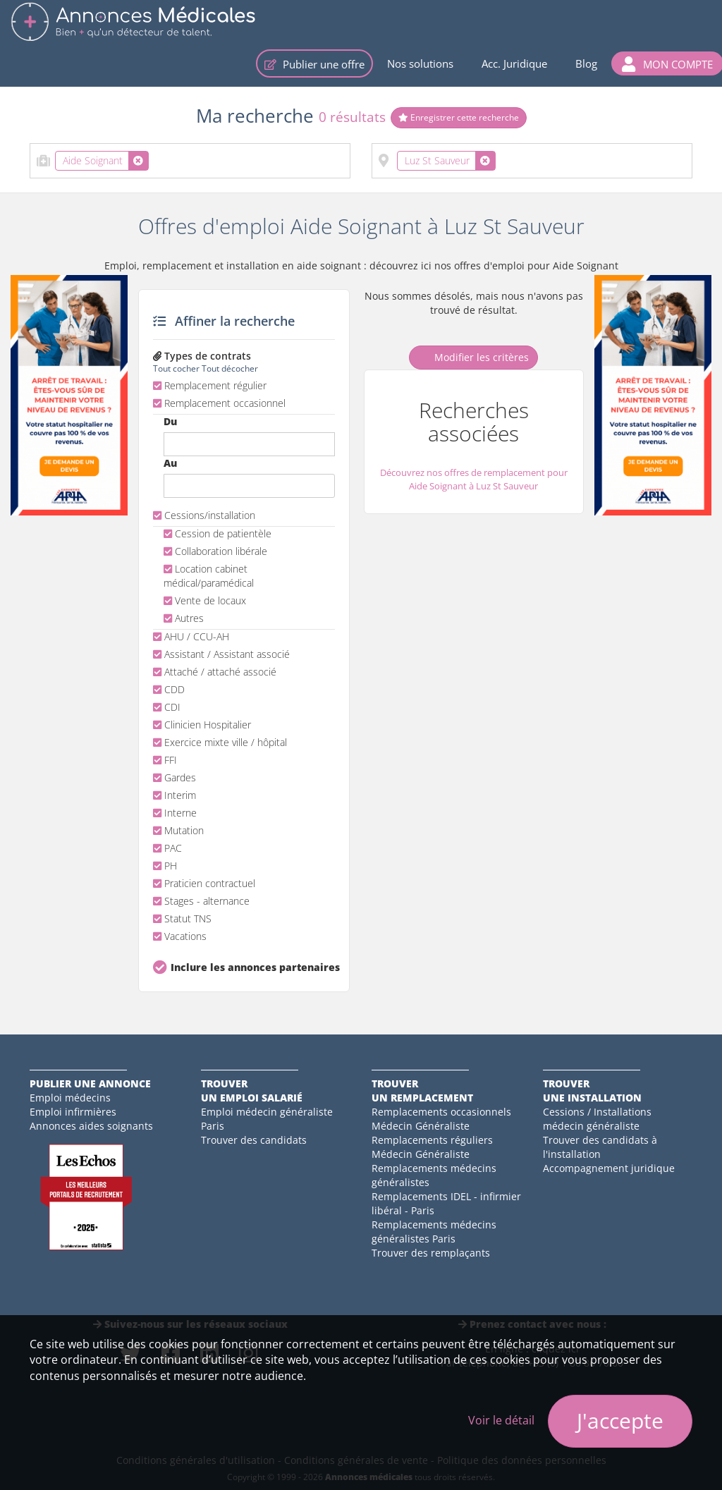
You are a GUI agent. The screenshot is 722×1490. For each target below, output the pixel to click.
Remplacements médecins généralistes (434, 1175)
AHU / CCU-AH (191, 636)
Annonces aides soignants (91, 1125)
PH (165, 865)
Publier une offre (314, 64)
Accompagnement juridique (609, 1168)
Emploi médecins (70, 1097)
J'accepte (620, 1420)
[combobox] (190, 160)
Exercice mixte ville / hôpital (220, 742)
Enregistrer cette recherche (458, 117)
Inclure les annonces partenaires (253, 967)
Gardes (174, 777)
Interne (175, 812)
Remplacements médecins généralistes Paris (434, 1231)
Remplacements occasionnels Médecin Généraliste (441, 1118)
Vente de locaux (205, 600)
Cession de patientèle (217, 533)
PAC (167, 848)
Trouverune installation (592, 1090)
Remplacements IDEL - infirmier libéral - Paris (446, 1203)
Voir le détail (501, 1420)
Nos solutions (420, 63)
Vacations (180, 936)
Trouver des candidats (254, 1140)
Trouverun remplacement (422, 1090)
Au (170, 463)
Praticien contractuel (204, 883)
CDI (166, 707)
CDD (169, 689)
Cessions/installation (204, 515)
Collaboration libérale (215, 551)
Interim (174, 795)
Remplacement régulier (210, 385)
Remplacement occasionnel (219, 403)
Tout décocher (230, 368)
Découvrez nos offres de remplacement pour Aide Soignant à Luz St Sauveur (474, 479)
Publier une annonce (90, 1083)
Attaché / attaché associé (214, 671)
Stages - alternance (201, 901)
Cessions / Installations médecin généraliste (597, 1118)
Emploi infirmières (73, 1111)
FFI (165, 760)
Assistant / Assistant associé (221, 654)
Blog (586, 63)
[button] (667, 63)
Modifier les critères (473, 357)
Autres (184, 618)
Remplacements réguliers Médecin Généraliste (432, 1147)
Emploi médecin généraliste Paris (267, 1118)
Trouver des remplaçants (431, 1252)
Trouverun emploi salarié (251, 1090)
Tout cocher (176, 368)
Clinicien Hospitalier (202, 724)
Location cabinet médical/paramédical (209, 576)
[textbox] (156, 158)
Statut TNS (182, 918)
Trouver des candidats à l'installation (600, 1147)
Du (170, 421)
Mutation (178, 830)
